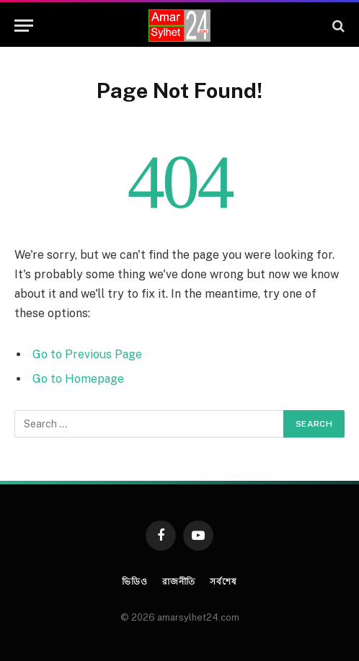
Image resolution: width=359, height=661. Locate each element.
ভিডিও (135, 582)
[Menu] (23, 25)
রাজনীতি (178, 582)
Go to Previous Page (87, 354)
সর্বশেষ (223, 582)
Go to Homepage (78, 379)
